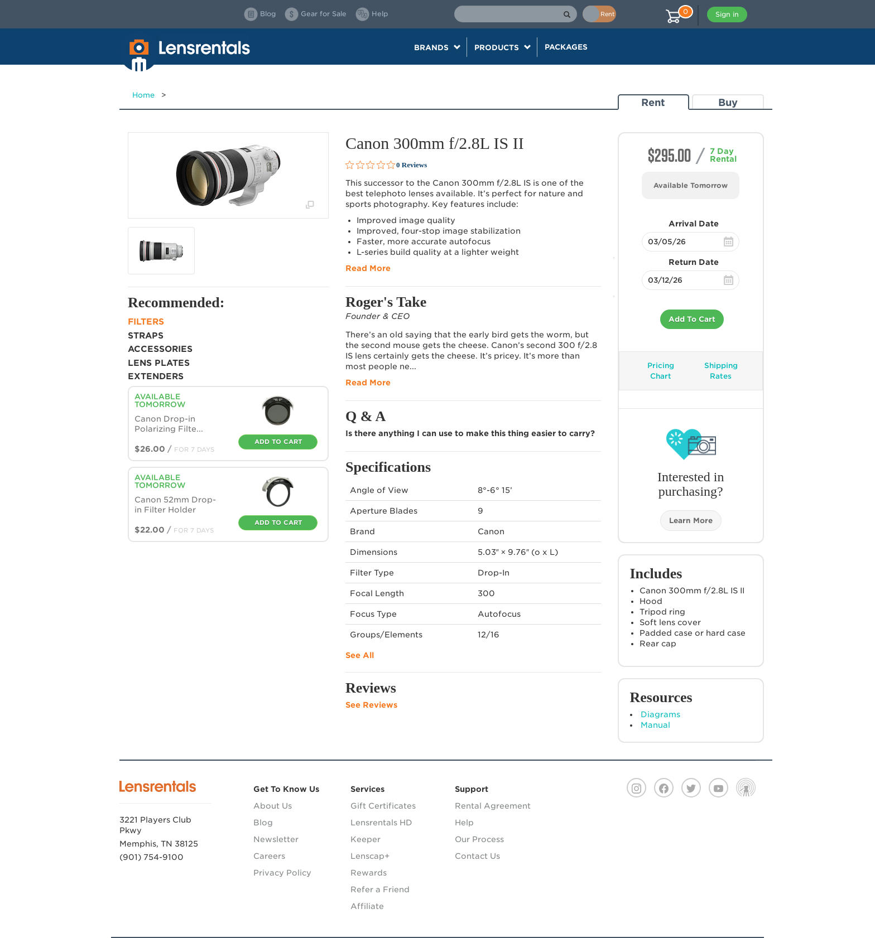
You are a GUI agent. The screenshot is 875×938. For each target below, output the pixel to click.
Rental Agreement (493, 805)
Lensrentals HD (381, 822)
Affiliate (367, 906)
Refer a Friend (380, 889)
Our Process (479, 839)
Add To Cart (692, 319)
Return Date (694, 262)
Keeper (365, 839)
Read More (368, 268)
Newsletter (276, 839)
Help (464, 822)
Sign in (727, 14)
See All (359, 655)
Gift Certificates (383, 805)
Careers (269, 856)
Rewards (368, 872)
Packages (566, 46)
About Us (272, 805)
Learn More (691, 520)
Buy (728, 102)
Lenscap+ (370, 856)
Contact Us (477, 856)
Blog (263, 822)
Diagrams (660, 714)
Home (143, 95)
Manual (655, 725)
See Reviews (371, 704)
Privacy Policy (282, 872)
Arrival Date (694, 223)
